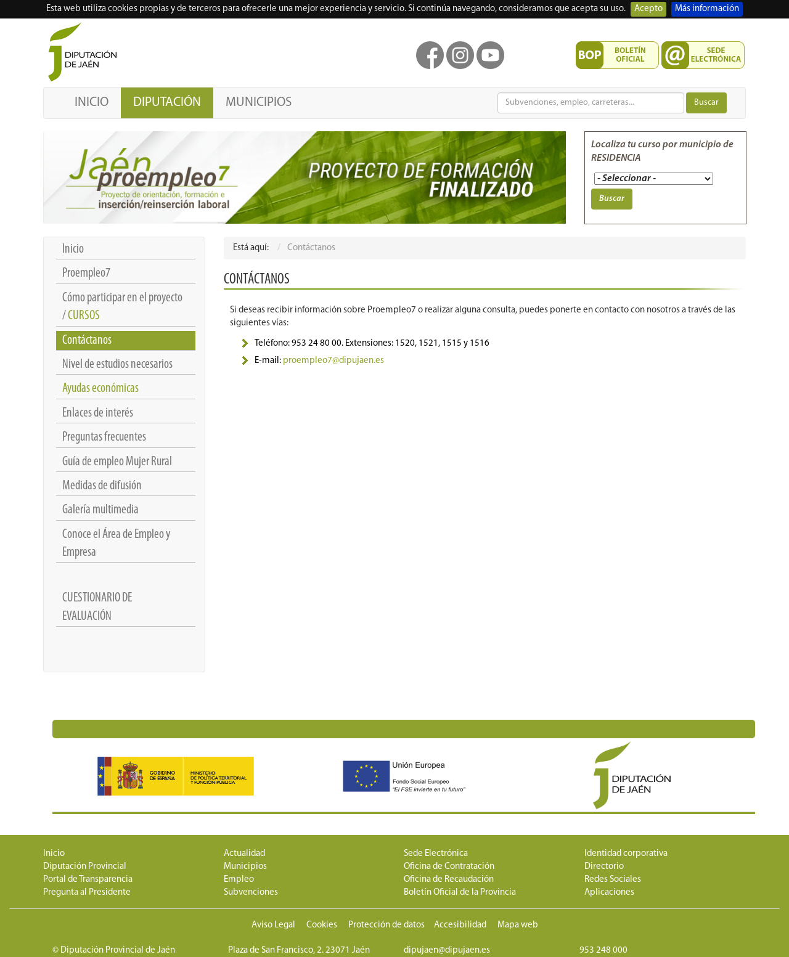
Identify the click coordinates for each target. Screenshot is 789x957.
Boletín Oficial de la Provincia (460, 892)
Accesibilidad (460, 925)
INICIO (91, 102)
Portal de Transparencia (88, 879)
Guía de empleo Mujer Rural (117, 461)
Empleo (239, 879)
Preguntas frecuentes (104, 437)
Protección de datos (386, 925)
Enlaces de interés (97, 413)
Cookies (321, 925)
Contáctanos (87, 340)
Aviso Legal (273, 925)
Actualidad (244, 853)
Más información (707, 9)
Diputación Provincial (84, 866)
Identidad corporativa (626, 853)
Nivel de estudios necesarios (117, 364)
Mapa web (517, 925)
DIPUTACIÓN (167, 102)
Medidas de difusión (102, 485)
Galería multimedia (100, 509)
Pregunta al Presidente (87, 892)
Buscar (706, 102)
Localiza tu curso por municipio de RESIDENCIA (662, 151)
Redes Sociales (612, 879)
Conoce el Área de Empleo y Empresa (116, 543)
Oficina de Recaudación (449, 879)
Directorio (604, 866)
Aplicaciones (609, 892)
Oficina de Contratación (449, 866)
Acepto (648, 9)
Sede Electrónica (436, 853)
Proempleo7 (86, 273)
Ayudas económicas (100, 388)
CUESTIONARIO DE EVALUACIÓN (97, 607)
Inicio (73, 249)
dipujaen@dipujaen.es (447, 950)
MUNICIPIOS (259, 102)
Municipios (245, 866)
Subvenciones (251, 892)
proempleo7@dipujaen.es (333, 360)
